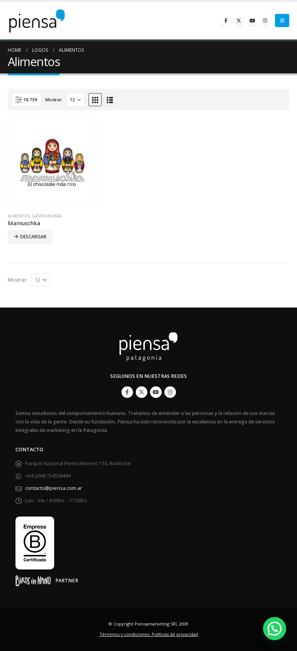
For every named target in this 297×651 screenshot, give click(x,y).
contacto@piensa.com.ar (53, 488)
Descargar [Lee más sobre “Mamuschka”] (33, 236)
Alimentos (19, 216)
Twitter (141, 392)
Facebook (127, 392)
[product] (52, 162)
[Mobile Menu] (282, 20)
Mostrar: (54, 99)
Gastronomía (46, 216)
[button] (274, 628)
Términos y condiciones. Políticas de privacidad (148, 634)
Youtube (156, 392)
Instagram (170, 392)
